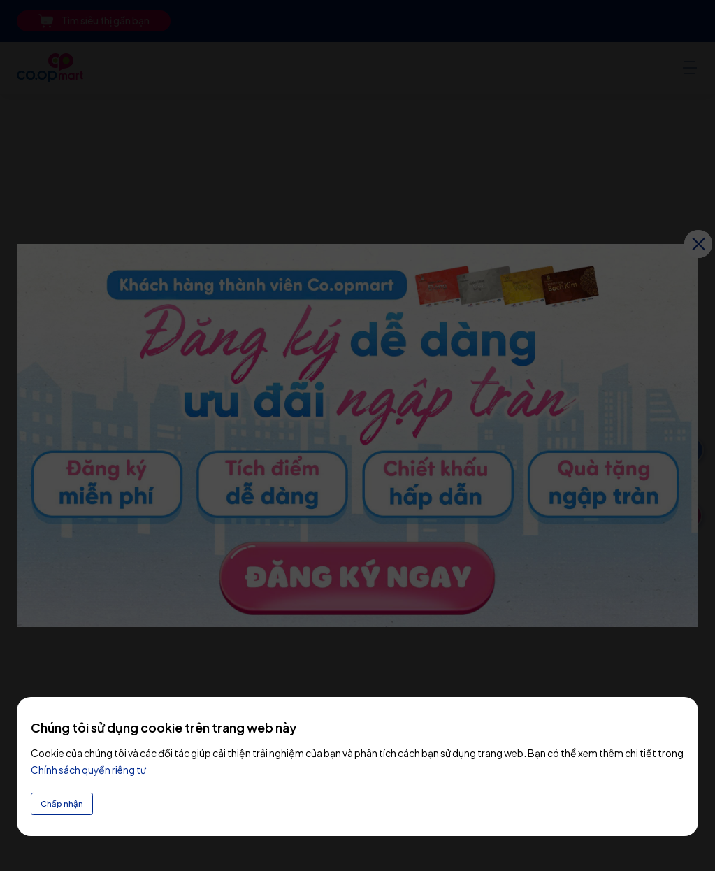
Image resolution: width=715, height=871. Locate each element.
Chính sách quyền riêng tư (88, 764)
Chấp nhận (67, 801)
